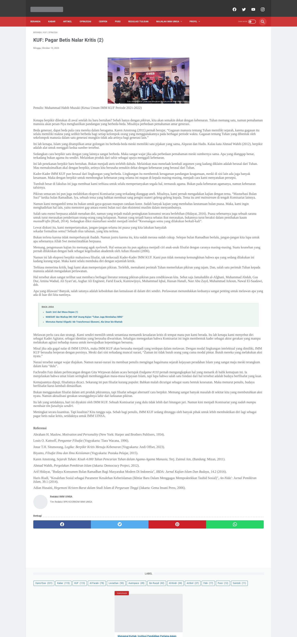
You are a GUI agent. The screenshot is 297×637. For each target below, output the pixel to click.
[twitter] (240, 4)
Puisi (120, 14)
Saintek (240, 57)
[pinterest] (130, 592)
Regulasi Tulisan (141, 14)
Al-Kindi (230, 51)
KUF (248, 37)
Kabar (54, 14)
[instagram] (259, 4)
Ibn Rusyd (212, 51)
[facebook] (231, 4)
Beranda (38, 14)
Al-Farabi (211, 44)
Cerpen (106, 14)
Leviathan (231, 44)
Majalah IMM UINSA (170, 14)
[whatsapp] (168, 592)
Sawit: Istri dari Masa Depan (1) (62, 353)
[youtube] (250, 4)
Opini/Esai (88, 14)
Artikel (70, 14)
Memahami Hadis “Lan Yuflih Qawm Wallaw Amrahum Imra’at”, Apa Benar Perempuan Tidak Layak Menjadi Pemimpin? (231, 152)
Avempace (251, 44)
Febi (209, 57)
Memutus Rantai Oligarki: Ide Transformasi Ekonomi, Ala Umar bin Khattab (84, 363)
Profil (196, 14)
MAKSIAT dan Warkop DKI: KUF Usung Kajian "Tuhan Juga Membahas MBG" (84, 358)
